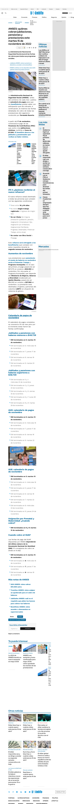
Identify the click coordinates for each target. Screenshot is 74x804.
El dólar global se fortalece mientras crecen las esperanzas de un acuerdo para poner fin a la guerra (14, 778)
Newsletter (70, 17)
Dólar (15, 17)
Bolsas (45, 249)
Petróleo (65, 9)
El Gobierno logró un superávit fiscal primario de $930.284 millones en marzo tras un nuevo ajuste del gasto (46, 140)
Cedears (56, 249)
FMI (37, 9)
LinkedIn (21, 792)
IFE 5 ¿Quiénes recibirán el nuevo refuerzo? (21, 191)
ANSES (27, 22)
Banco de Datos (13, 801)
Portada (11, 798)
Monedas (41, 249)
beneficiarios (16, 104)
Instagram (17, 792)
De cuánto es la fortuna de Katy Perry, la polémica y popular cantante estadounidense (45, 109)
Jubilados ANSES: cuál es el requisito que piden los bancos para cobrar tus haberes (23, 601)
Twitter (9, 792)
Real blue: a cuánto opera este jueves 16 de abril (29, 775)
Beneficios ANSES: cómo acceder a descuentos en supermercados (20, 609)
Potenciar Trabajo (22, 262)
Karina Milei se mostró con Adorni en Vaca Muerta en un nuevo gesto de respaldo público (44, 93)
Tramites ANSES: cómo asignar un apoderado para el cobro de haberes (23, 592)
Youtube (25, 792)
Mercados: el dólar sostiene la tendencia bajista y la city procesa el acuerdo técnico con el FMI (44, 731)
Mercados (26, 801)
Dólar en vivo (14, 9)
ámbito (10, 22)
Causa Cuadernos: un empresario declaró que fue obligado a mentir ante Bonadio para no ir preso (47, 207)
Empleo (51, 9)
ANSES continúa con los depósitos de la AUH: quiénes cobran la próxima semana (23, 68)
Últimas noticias (23, 798)
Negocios (54, 17)
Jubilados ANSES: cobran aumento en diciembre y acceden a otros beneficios (21, 64)
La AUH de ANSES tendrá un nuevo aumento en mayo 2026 (14, 658)
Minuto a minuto (43, 723)
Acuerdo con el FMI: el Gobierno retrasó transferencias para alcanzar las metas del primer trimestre (48, 183)
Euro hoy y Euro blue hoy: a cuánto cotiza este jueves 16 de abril (29, 756)
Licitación (44, 9)
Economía (24, 17)
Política (44, 17)
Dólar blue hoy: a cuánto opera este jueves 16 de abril (44, 70)
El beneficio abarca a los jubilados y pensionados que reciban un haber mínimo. (21, 134)
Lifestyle (54, 801)
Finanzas (34, 17)
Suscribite (28, 628)
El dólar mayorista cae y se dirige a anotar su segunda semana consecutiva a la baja (47, 163)
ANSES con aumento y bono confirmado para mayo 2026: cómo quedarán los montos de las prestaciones (29, 661)
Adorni (32, 9)
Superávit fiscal (24, 9)
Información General (18, 22)
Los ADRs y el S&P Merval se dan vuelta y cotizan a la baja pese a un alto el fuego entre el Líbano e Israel (44, 56)
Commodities (50, 249)
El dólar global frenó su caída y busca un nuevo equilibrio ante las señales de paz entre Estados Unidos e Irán (44, 759)
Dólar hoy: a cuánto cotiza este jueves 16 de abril (44, 81)
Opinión (64, 17)
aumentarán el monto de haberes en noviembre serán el (22, 260)
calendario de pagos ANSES (17, 620)
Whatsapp (29, 792)
